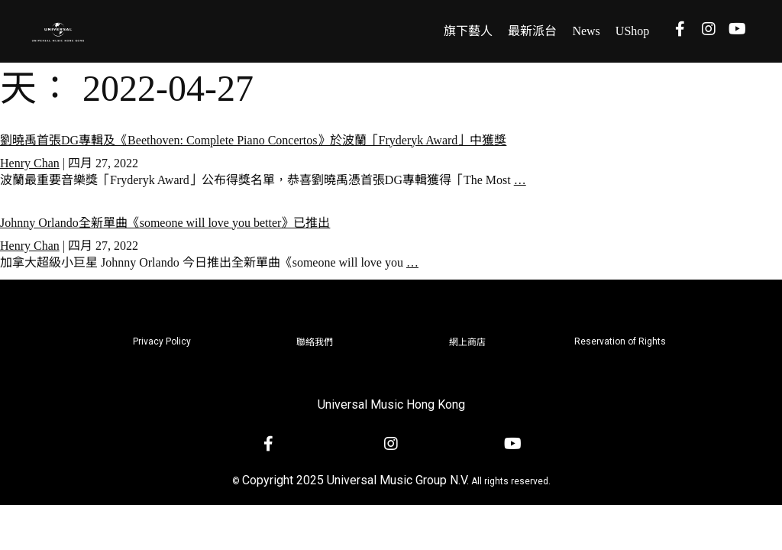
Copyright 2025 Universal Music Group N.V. (355, 480)
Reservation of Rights (620, 341)
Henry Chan (30, 163)
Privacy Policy (162, 341)
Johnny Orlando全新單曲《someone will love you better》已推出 (165, 222)
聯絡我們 (314, 342)
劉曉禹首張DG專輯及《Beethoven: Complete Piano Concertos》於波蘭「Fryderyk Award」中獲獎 (253, 140)
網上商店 (467, 342)
